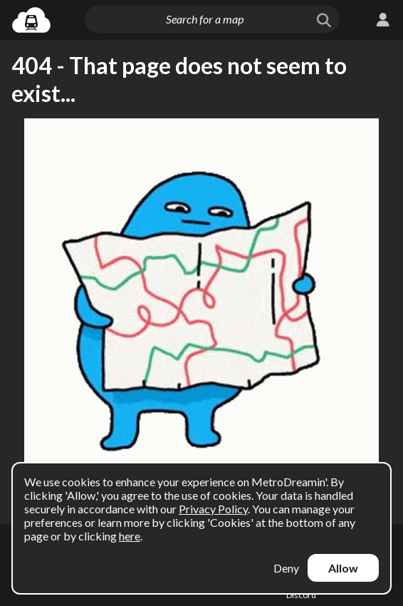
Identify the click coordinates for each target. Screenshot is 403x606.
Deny (286, 568)
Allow (343, 568)
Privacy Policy (213, 508)
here (129, 536)
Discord (301, 595)
